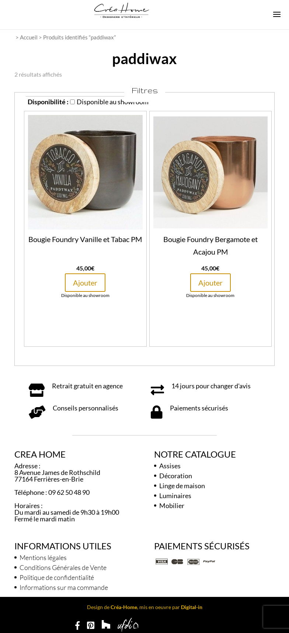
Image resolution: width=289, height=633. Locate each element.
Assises (170, 466)
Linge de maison (182, 486)
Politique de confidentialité (57, 577)
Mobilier (171, 505)
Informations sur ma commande (64, 587)
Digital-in (191, 607)
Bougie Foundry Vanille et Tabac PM (85, 239)
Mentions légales (43, 557)
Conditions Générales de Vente (63, 567)
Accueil (29, 37)
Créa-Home (124, 607)
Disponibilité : (48, 102)
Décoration (175, 476)
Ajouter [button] (85, 282)
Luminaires (175, 496)
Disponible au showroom (109, 102)
